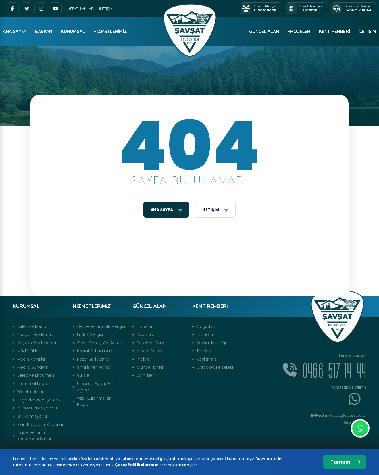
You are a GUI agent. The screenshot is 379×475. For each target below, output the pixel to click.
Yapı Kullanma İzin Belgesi (94, 401)
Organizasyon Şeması (39, 400)
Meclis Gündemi (33, 367)
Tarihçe (204, 351)
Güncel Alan (264, 31)
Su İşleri (84, 375)
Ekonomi (205, 334)
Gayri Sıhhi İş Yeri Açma (99, 343)
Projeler (299, 31)
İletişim (105, 8)
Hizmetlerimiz (110, 31)
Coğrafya (206, 326)
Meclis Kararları (32, 359)
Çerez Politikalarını (134, 465)
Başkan (43, 31)
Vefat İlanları (81, 8)
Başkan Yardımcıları (36, 343)
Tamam (345, 462)
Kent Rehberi (334, 31)
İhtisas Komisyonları (37, 408)
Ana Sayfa (166, 210)
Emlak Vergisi (90, 334)
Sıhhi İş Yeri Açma (94, 367)
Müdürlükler (28, 351)
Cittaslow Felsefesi (215, 367)
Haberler (145, 326)
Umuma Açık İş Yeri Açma (95, 387)
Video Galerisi (150, 351)
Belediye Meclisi (32, 326)
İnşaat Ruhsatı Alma (96, 351)
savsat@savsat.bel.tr (338, 415)
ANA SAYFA (14, 31)
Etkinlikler (145, 375)
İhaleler (144, 359)
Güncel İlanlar (150, 367)
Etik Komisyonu (32, 416)
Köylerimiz (206, 359)
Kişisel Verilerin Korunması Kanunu (36, 436)
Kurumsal (73, 31)
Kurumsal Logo (32, 383)
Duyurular (146, 334)
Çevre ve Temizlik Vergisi (101, 326)
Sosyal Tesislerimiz (35, 334)
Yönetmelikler (30, 392)
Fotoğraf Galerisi (153, 343)
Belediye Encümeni (36, 375)
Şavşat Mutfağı (211, 343)
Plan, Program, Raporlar (40, 424)
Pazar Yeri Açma (93, 359)
